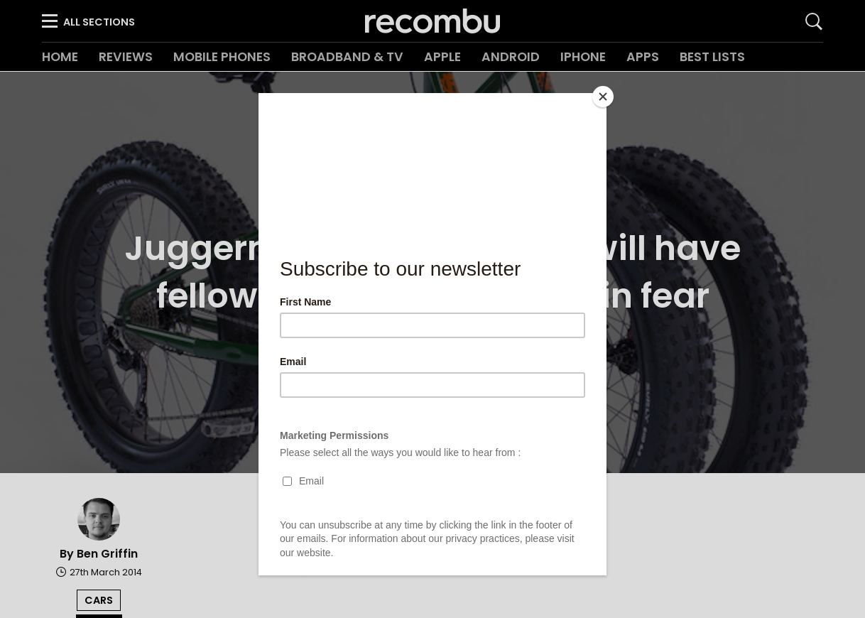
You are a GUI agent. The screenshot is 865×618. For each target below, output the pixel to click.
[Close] (603, 96)
